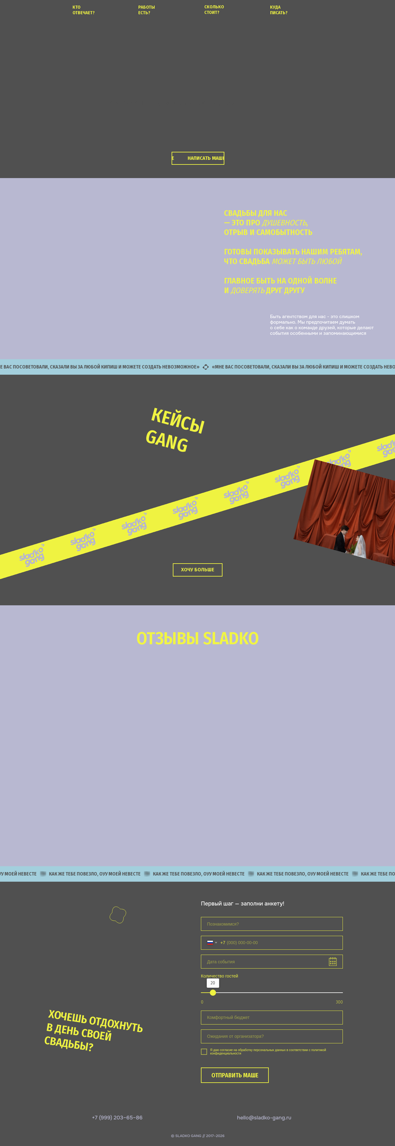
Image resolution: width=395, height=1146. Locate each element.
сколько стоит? (214, 9)
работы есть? (146, 9)
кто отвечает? (84, 9)
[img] (20, 9)
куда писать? (279, 9)
